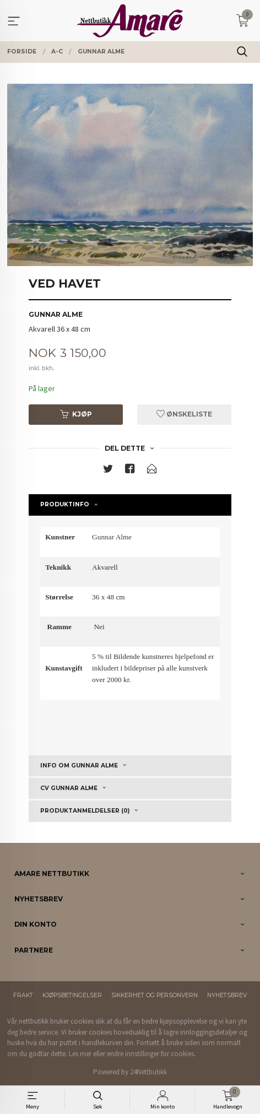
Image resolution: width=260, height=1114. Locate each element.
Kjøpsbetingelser (72, 995)
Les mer (80, 1053)
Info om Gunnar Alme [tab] (79, 765)
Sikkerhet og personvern (154, 995)
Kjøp (76, 414)
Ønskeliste (184, 414)
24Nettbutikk (148, 1072)
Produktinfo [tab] (64, 504)
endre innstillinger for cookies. (151, 1053)
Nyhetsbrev (227, 995)
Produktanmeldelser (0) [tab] (84, 810)
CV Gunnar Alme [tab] (69, 788)
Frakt (23, 995)
